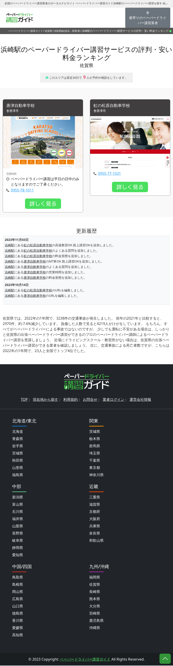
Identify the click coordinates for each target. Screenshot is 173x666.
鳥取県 (17, 577)
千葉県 (94, 460)
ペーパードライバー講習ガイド (25, 30)
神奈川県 (96, 475)
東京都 (94, 468)
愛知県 (17, 555)
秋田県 (17, 460)
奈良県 (94, 533)
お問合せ (90, 399)
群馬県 (94, 446)
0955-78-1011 (22, 190)
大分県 (94, 606)
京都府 (94, 511)
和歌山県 (96, 540)
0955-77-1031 (109, 173)
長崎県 (94, 592)
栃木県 (94, 439)
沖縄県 (94, 628)
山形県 (17, 468)
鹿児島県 (96, 620)
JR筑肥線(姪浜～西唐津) (67, 30)
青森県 (17, 439)
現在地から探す (45, 399)
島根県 (17, 584)
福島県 (17, 475)
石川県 (17, 511)
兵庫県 (94, 526)
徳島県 (17, 613)
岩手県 (17, 446)
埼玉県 (94, 453)
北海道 (17, 431)
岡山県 (17, 592)
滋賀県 (94, 504)
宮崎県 (94, 613)
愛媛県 (17, 628)
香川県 (17, 620)
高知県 (17, 635)
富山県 (17, 504)
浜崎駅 (9, 245)
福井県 (17, 519)
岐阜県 (17, 540)
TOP (24, 399)
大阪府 (94, 519)
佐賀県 (48, 30)
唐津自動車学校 (22, 105)
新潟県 (17, 497)
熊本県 (94, 599)
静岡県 (17, 548)
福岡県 (94, 577)
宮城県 (17, 453)
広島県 (17, 599)
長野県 (17, 533)
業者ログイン (113, 399)
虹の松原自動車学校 (113, 105)
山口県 (17, 606)
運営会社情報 (140, 399)
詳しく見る (43, 204)
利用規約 (70, 399)
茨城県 (94, 431)
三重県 (94, 497)
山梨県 (17, 526)
